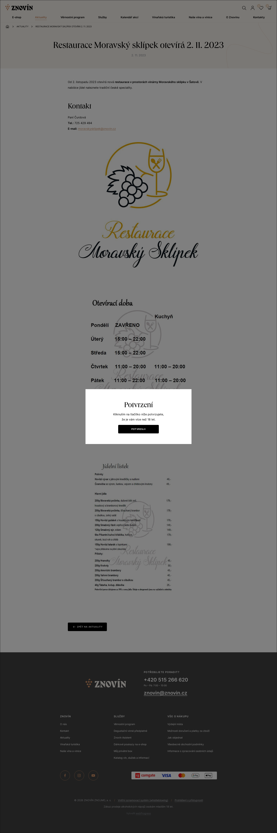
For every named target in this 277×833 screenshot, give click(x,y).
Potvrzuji (138, 429)
